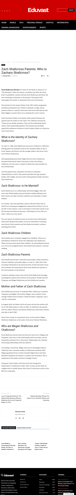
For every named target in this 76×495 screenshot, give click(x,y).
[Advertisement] (38, 45)
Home (3, 62)
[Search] (71, 10)
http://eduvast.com (20, 441)
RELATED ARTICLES (9, 455)
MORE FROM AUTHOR (24, 455)
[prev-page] (2, 480)
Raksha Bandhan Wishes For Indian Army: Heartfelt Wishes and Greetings (38, 425)
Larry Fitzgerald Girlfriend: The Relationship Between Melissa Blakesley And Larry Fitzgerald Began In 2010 (11, 426)
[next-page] (6, 480)
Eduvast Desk (6, 76)
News (8, 62)
